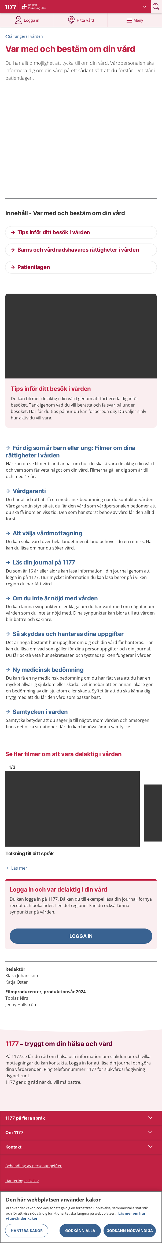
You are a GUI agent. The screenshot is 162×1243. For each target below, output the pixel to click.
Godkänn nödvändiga (129, 1230)
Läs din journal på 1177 (44, 562)
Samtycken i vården (40, 711)
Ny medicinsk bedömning (48, 669)
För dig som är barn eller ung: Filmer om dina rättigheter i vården (70, 451)
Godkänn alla (80, 1230)
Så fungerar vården (25, 36)
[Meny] (135, 20)
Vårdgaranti (29, 490)
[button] (81, 936)
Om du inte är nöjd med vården (55, 598)
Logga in (81, 936)
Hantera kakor (27, 1230)
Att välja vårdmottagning (47, 533)
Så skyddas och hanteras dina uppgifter (68, 633)
